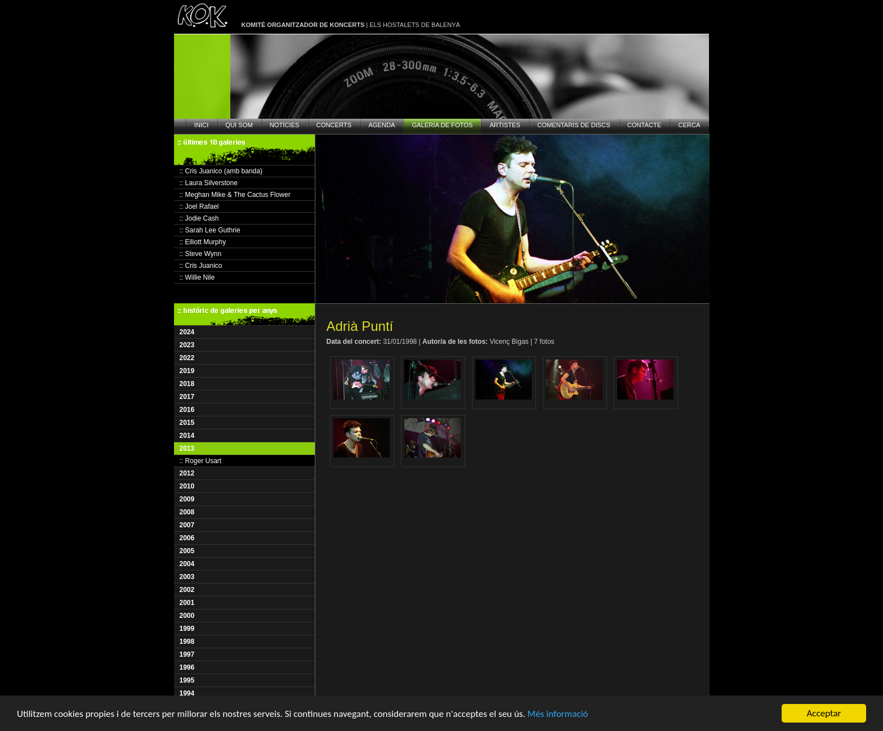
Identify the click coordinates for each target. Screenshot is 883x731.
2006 (187, 538)
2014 (187, 436)
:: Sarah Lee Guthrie (210, 230)
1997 (187, 654)
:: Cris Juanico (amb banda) (221, 171)
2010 (187, 486)
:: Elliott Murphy (203, 242)
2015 (187, 423)
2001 (187, 603)
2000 (187, 616)
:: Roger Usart (201, 461)
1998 (187, 641)
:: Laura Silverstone (209, 183)
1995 (187, 680)
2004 (187, 564)
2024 (187, 332)
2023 (187, 345)
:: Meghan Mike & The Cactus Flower (235, 195)
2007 (187, 525)
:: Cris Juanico (201, 266)
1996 (187, 667)
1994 (187, 693)
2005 (187, 551)
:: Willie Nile (197, 277)
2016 (187, 410)
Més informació (558, 714)
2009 (187, 499)
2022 (187, 358)
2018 (187, 384)
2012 (187, 473)
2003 (187, 577)
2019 (187, 371)
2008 (187, 512)
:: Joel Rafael (199, 206)
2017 (187, 397)
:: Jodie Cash (199, 218)
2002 (187, 590)
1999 (187, 629)
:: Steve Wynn (201, 254)
